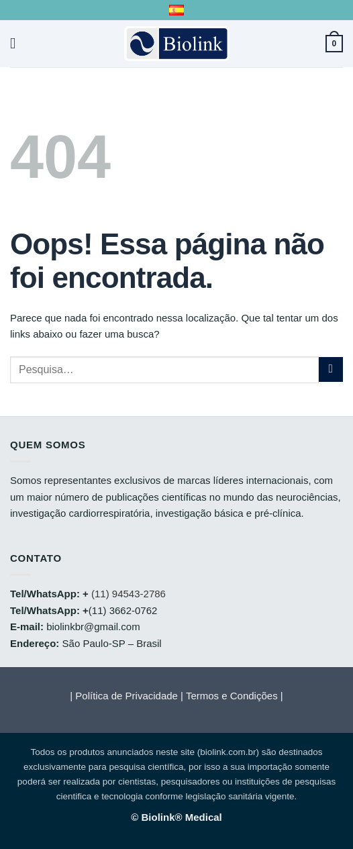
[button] (18, 43)
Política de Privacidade (126, 695)
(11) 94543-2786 (128, 593)
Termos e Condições (232, 695)
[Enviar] (331, 369)
